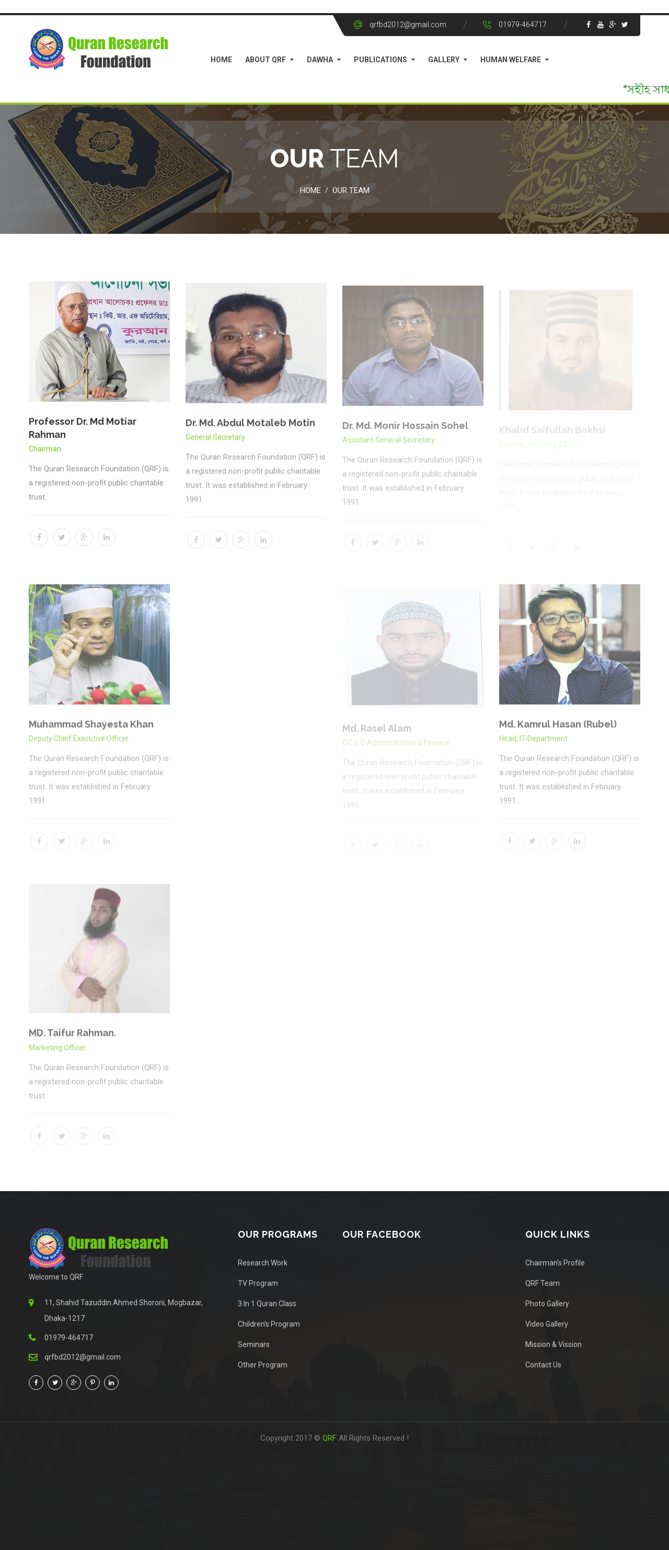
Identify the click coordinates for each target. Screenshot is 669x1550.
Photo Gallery (547, 1303)
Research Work (262, 1263)
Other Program (262, 1365)
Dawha (320, 59)
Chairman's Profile (555, 1263)
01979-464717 (523, 24)
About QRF (265, 59)
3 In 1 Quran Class (267, 1303)
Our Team (351, 190)
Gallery (443, 59)
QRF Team (542, 1283)
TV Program (258, 1283)
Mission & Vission (553, 1344)
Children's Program (269, 1324)
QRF (330, 1438)
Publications (380, 59)
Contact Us (543, 1365)
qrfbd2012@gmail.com (408, 24)
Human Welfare (510, 59)
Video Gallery (546, 1324)
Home (221, 59)
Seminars (254, 1344)
